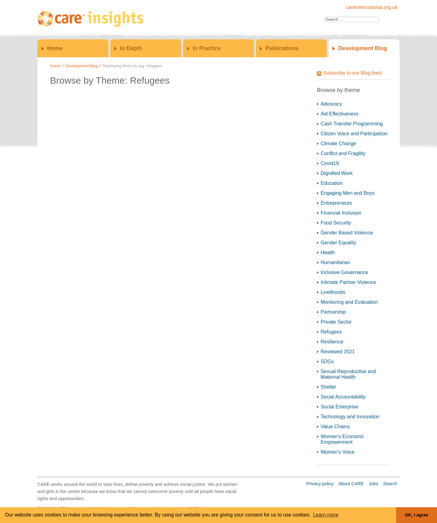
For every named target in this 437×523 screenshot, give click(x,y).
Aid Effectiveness (339, 113)
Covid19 (330, 163)
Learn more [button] (326, 514)
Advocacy (331, 104)
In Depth (131, 48)
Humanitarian (335, 262)
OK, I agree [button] (416, 514)
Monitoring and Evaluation (349, 302)
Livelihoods (333, 292)
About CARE (351, 483)
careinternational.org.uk (371, 7)
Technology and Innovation (350, 416)
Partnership (333, 312)
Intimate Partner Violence (348, 282)
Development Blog (362, 48)
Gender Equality (338, 242)
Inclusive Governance (344, 272)
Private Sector (336, 322)
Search (390, 483)
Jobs (373, 483)
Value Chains (335, 426)
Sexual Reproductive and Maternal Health (348, 374)
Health (328, 252)
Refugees (331, 331)
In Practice (207, 48)
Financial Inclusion (341, 213)
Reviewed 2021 (338, 351)
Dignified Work (337, 173)
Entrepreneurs (336, 203)
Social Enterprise (339, 406)
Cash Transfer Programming (352, 123)
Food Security (336, 222)
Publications (282, 48)
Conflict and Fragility (343, 153)
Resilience (332, 341)
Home (55, 48)
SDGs (327, 361)
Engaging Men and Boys (347, 193)
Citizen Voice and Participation (354, 133)
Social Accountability (343, 396)
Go (386, 19)
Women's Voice (337, 452)
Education (332, 183)
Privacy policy (320, 483)
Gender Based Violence (347, 232)
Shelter (328, 387)
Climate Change (338, 143)
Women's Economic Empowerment (342, 439)
